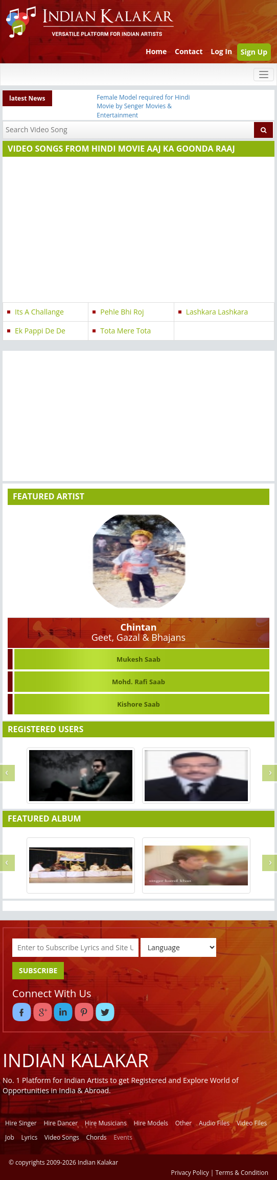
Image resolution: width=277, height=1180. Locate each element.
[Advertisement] (136, 230)
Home (156, 51)
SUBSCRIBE (38, 970)
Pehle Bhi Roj (122, 312)
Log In (221, 51)
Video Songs (61, 1137)
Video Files (252, 1123)
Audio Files (214, 1123)
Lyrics (29, 1137)
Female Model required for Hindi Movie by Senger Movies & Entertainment (143, 106)
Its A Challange (39, 312)
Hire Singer (21, 1123)
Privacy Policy (190, 1172)
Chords (96, 1137)
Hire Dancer (60, 1123)
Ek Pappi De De (40, 330)
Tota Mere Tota (125, 330)
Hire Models (151, 1123)
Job (9, 1137)
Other (183, 1123)
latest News (27, 98)
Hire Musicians (106, 1123)
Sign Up (254, 52)
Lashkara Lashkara (217, 312)
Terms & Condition (242, 1172)
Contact (189, 51)
